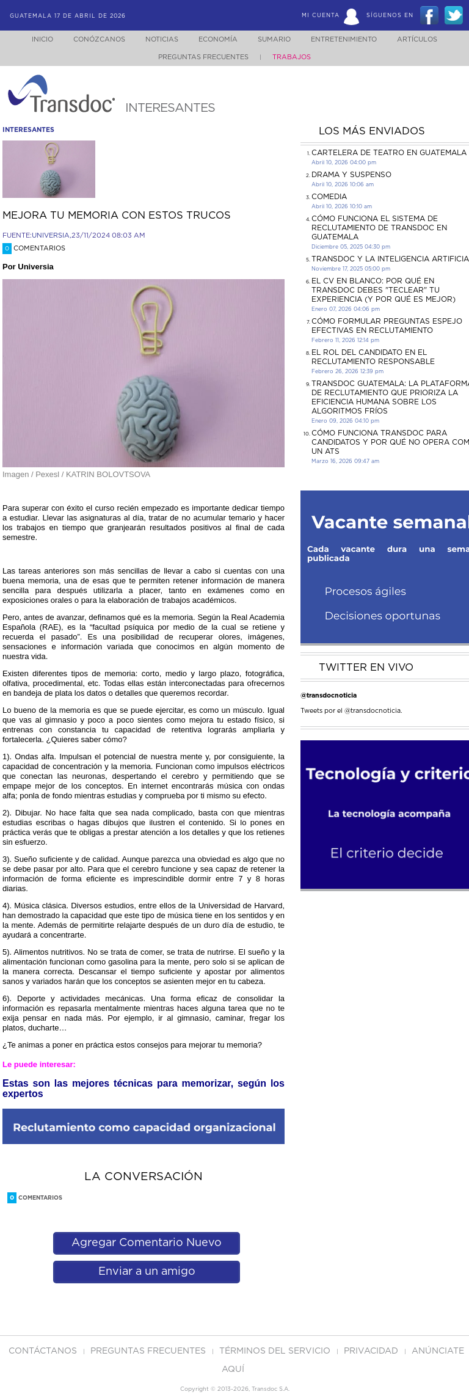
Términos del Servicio (276, 1351)
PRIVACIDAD (372, 1351)
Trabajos (291, 57)
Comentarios (33, 248)
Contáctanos (44, 1351)
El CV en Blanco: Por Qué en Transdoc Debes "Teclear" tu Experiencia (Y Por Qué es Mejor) (383, 290)
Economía (215, 39)
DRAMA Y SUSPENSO (351, 174)
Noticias (155, 39)
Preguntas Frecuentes (203, 57)
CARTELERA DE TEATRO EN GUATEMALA (389, 152)
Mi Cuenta (321, 15)
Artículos (425, 39)
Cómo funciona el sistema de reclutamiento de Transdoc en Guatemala (379, 228)
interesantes (28, 129)
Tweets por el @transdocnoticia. (351, 710)
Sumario (275, 39)
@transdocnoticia (328, 695)
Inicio (31, 39)
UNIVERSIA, (51, 235)
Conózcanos (89, 39)
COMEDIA (329, 196)
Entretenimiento (349, 39)
